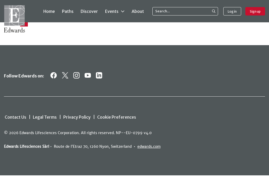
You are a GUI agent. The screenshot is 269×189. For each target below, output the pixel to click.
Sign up (255, 11)
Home (49, 11)
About (138, 11)
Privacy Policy (77, 117)
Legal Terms (45, 117)
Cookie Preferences (116, 117)
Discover (89, 11)
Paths (68, 11)
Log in (232, 11)
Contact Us (15, 117)
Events (115, 11)
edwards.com (149, 146)
